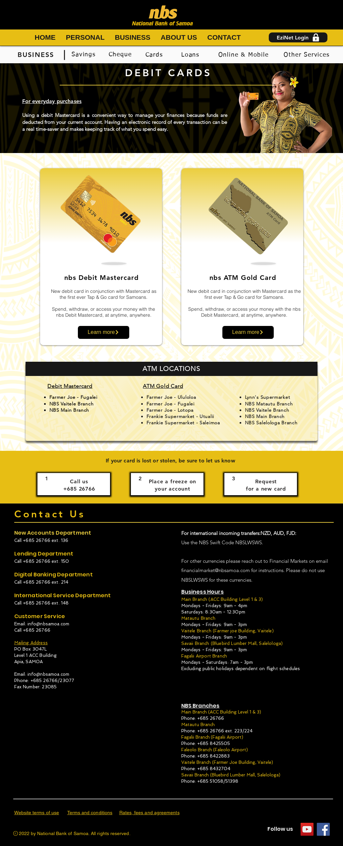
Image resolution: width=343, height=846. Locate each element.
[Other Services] (307, 55)
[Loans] (191, 55)
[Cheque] (121, 55)
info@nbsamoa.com (49, 623)
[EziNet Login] (298, 37)
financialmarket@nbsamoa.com (215, 570)
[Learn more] (103, 332)
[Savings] (84, 54)
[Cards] (155, 55)
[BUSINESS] (36, 54)
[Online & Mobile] (244, 55)
